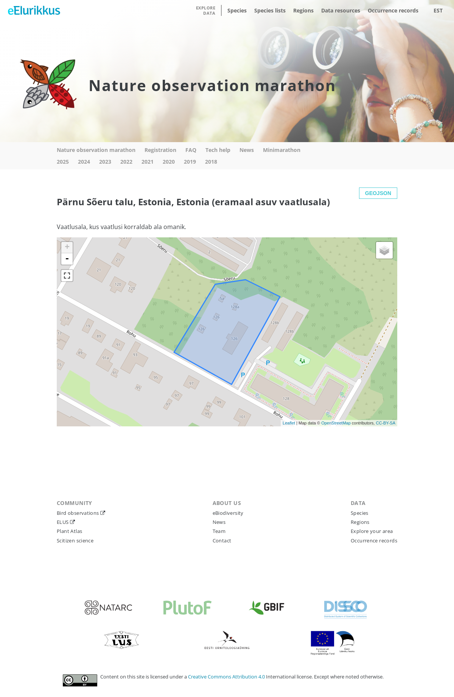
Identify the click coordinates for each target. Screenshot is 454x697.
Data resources (340, 10)
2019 (190, 161)
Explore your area (372, 531)
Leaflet (289, 423)
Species (237, 10)
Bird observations (78, 513)
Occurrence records (393, 10)
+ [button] (67, 247)
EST (438, 10)
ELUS (63, 522)
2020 (169, 161)
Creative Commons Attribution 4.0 (227, 676)
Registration (160, 149)
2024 (84, 161)
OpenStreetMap (336, 423)
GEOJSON (378, 193)
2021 (147, 161)
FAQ (190, 149)
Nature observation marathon (96, 149)
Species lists (270, 10)
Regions (303, 10)
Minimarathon (281, 149)
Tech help (217, 149)
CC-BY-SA (385, 423)
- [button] (67, 259)
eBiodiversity (228, 513)
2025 (63, 161)
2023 (105, 161)
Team (219, 531)
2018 (211, 161)
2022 (126, 161)
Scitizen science (75, 540)
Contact (222, 540)
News (246, 149)
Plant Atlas (69, 531)
